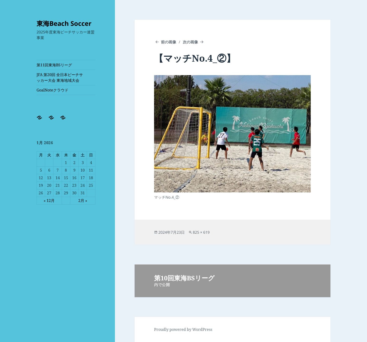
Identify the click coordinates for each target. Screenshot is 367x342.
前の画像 (168, 42)
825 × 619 (201, 232)
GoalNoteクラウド (52, 90)
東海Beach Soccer (64, 23)
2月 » (82, 200)
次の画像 (190, 42)
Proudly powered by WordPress (183, 329)
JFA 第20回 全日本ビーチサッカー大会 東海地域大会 (60, 77)
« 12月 (49, 200)
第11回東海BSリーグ (54, 65)
